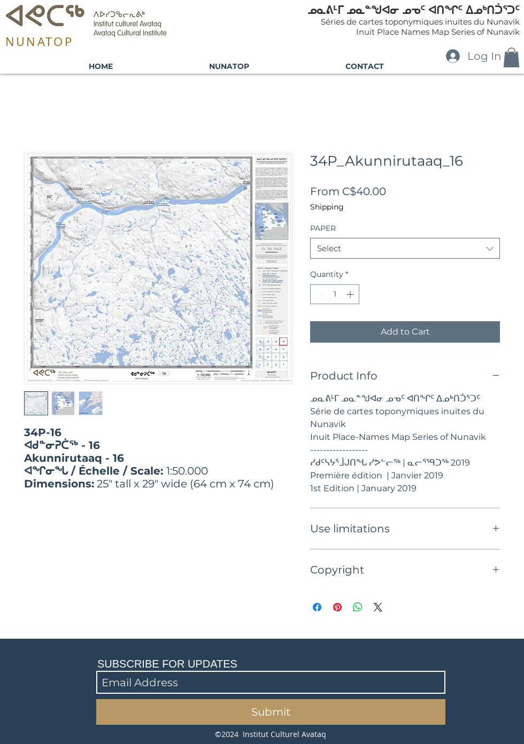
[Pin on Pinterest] (337, 607)
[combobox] (405, 248)
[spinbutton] (334, 294)
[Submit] (270, 712)
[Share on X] (378, 607)
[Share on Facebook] (317, 607)
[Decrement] (318, 294)
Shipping (327, 207)
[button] (511, 57)
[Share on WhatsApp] (357, 607)
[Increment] (351, 294)
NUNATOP (39, 41)
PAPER (323, 228)
